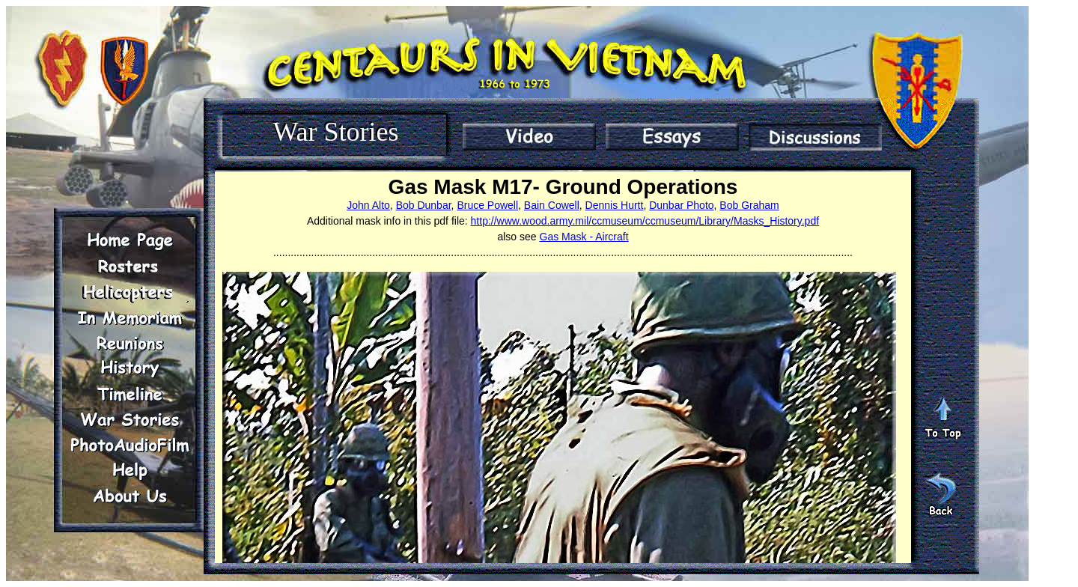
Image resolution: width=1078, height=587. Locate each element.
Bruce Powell (487, 205)
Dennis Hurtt (614, 205)
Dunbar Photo (681, 205)
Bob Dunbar (423, 205)
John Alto (368, 205)
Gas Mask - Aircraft (584, 237)
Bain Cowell (551, 205)
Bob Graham (749, 205)
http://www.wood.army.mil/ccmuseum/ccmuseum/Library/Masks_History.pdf (645, 221)
